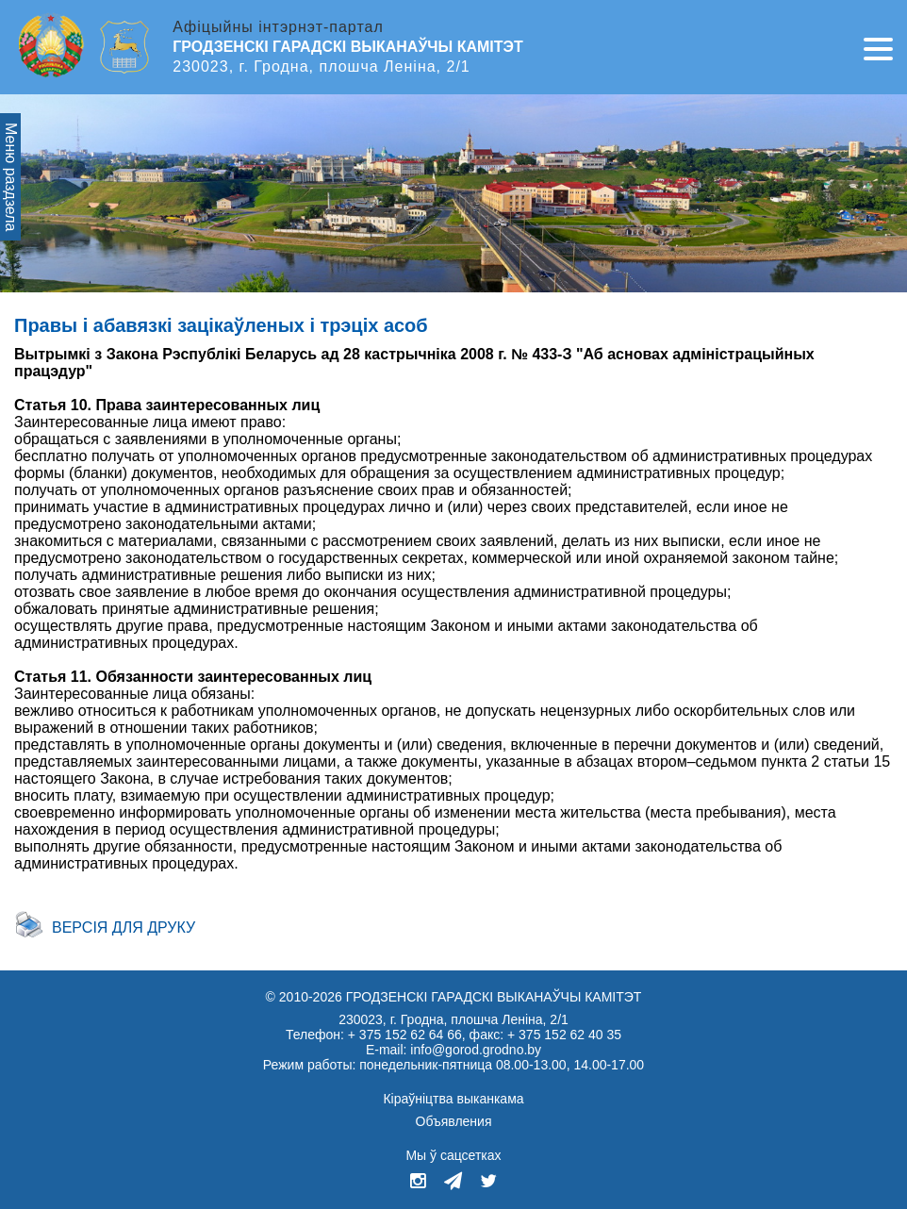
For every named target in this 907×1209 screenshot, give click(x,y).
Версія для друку (123, 927)
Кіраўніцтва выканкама (453, 1098)
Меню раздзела (11, 177)
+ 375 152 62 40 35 (564, 1034)
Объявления (454, 1121)
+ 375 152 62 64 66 (405, 1034)
